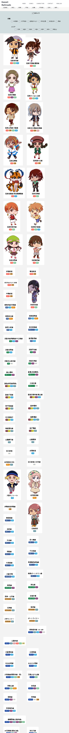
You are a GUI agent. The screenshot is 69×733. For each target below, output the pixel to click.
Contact (50, 3)
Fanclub (59, 3)
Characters (40, 3)
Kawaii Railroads (6, 3)
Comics (31, 3)
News (24, 3)
